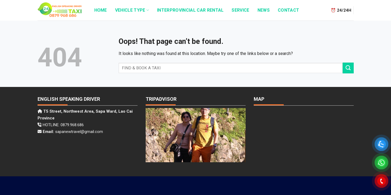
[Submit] (348, 68)
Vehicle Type (132, 10)
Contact (288, 10)
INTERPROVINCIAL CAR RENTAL (190, 10)
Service (240, 10)
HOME (100, 10)
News (264, 10)
